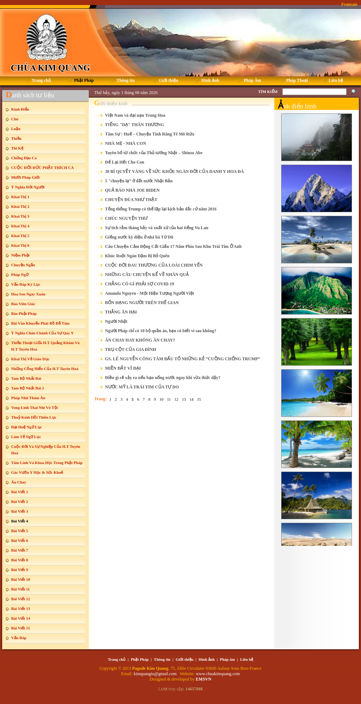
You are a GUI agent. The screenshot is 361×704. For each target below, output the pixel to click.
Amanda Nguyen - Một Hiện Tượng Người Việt (149, 293)
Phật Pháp (140, 659)
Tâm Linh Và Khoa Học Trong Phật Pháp (46, 462)
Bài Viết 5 (19, 531)
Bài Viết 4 (19, 521)
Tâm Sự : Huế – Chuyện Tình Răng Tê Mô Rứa (149, 134)
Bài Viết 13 (20, 608)
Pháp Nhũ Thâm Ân (28, 398)
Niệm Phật (20, 255)
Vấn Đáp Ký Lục (25, 284)
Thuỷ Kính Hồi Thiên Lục (33, 417)
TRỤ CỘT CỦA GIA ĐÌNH (130, 349)
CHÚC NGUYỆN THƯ (126, 218)
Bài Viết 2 (19, 501)
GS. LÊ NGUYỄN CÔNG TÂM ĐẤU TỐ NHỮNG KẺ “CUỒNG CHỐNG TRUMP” (182, 358)
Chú (14, 119)
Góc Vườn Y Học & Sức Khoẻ (37, 472)
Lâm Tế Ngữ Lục (26, 437)
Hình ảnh (206, 659)
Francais (349, 4)
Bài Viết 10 (20, 579)
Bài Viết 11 (20, 589)
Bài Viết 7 (19, 550)
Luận (15, 128)
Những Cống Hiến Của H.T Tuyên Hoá (44, 368)
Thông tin (162, 659)
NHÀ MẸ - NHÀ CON (125, 143)
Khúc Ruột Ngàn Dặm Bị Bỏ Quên (137, 255)
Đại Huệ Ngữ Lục (26, 427)
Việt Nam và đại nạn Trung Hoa (135, 115)
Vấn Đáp (18, 638)
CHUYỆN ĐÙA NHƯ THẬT (131, 199)
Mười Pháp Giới (25, 177)
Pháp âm (227, 659)
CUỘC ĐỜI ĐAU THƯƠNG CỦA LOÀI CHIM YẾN (154, 265)
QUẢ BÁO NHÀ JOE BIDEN (132, 190)
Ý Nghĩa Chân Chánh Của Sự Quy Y (42, 333)
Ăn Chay (18, 482)
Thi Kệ (17, 148)
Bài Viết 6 (19, 540)
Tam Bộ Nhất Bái (26, 378)
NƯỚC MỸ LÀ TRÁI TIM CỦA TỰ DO (142, 386)
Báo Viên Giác (23, 304)
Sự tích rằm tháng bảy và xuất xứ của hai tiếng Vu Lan (156, 227)
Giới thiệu (184, 659)
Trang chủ (116, 659)
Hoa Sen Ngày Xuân (28, 294)
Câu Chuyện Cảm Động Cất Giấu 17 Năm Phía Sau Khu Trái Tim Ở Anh (173, 246)
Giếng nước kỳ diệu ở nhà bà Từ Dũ (139, 237)
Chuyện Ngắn (23, 265)
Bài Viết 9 (19, 569)
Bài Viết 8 (19, 560)
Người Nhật (116, 321)
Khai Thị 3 (20, 216)
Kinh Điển (20, 109)
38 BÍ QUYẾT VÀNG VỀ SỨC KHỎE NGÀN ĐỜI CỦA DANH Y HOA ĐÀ (174, 171)
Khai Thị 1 (20, 197)
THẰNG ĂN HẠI (121, 312)
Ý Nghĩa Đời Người (28, 187)
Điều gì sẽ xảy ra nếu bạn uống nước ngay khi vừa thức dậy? (162, 377)
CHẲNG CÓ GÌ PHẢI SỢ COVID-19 (139, 283)
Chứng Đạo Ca (24, 158)
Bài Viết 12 (20, 599)
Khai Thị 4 (20, 226)
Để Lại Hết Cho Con (124, 162)
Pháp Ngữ (19, 274)
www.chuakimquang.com (218, 673)
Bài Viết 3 (19, 511)
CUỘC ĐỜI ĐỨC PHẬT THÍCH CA (42, 167)
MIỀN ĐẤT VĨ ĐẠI (123, 368)
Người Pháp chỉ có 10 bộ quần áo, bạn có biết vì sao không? (160, 330)
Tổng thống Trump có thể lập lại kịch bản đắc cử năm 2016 (160, 208)
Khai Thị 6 (20, 245)
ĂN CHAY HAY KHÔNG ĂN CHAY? (140, 340)
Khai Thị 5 (20, 235)
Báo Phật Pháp (24, 313)
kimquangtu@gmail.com (156, 673)
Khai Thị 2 (20, 206)
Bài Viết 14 (20, 618)
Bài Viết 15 (20, 628)
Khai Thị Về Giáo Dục (30, 359)
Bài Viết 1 (19, 492)
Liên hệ (246, 659)
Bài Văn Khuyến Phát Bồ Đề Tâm (40, 323)
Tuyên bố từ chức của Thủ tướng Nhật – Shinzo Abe (153, 152)
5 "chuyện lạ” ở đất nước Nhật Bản (139, 180)
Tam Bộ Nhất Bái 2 (27, 388)
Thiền (16, 138)
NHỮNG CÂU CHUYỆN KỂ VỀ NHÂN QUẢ (147, 274)
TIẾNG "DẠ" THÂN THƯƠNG (134, 124)
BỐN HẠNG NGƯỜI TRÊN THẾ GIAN (142, 302)
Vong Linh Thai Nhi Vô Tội (34, 407)
